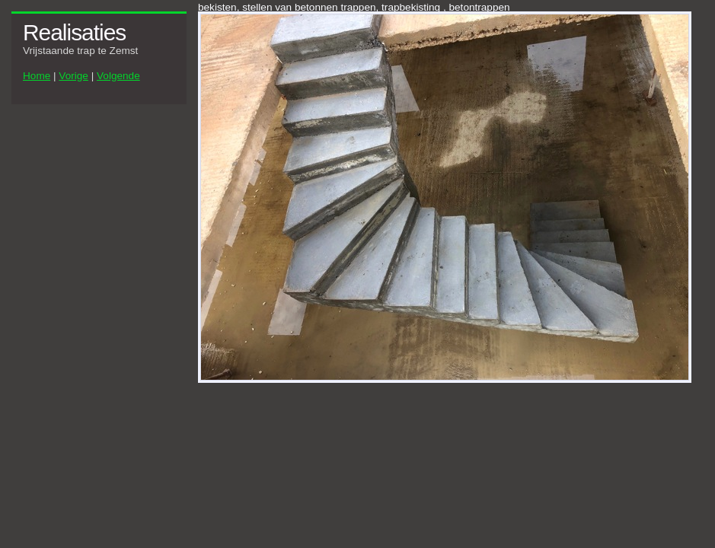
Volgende (118, 75)
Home (36, 75)
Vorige (73, 75)
